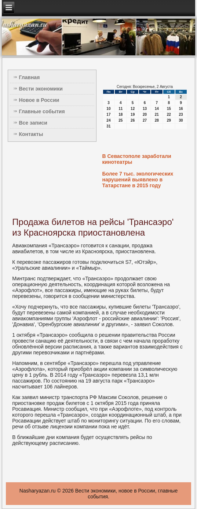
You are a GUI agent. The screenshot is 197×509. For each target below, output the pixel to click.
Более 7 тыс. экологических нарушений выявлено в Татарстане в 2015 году (138, 179)
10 (108, 109)
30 (181, 120)
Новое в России (39, 100)
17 (108, 115)
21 (157, 115)
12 (133, 109)
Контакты (31, 134)
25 (120, 120)
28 (157, 120)
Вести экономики (40, 89)
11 (120, 109)
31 (108, 126)
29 (169, 120)
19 (133, 115)
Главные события (42, 111)
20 (145, 115)
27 (145, 120)
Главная (29, 77)
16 (181, 109)
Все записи (33, 123)
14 (157, 109)
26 (133, 120)
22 (169, 115)
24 (108, 120)
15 (169, 109)
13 (145, 109)
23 (181, 115)
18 (120, 115)
